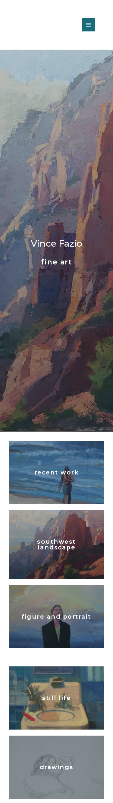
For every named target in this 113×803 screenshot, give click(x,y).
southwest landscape (56, 544)
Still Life (56, 698)
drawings (57, 767)
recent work (56, 472)
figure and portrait (56, 616)
